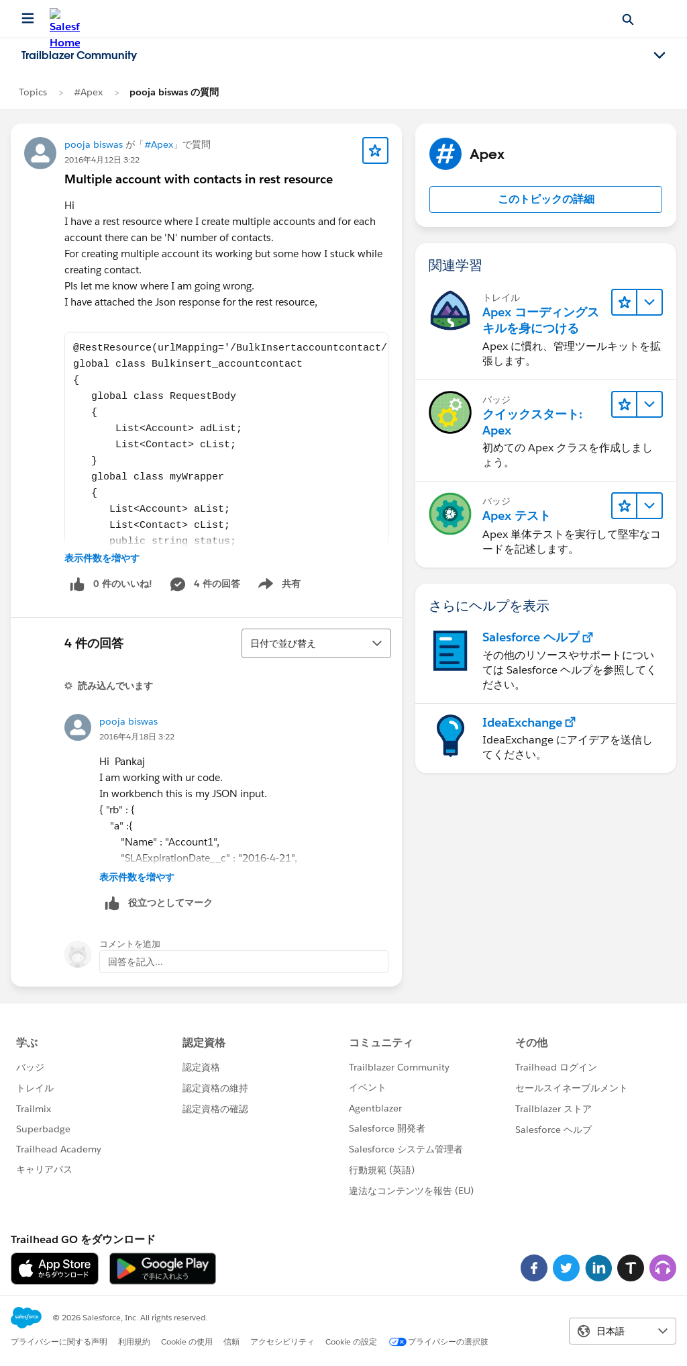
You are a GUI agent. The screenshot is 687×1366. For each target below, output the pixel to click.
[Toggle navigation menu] (659, 56)
